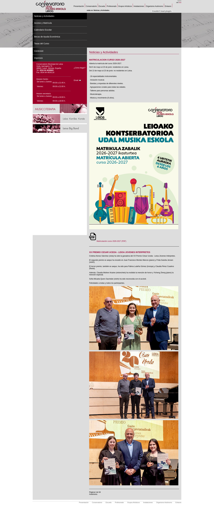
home (179, 1)
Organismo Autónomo (154, 6)
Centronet (38, 51)
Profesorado (111, 6)
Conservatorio (91, 6)
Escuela (102, 6)
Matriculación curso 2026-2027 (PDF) (107, 241)
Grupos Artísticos (125, 6)
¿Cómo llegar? (79, 68)
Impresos (38, 58)
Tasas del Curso (41, 43)
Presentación (79, 6)
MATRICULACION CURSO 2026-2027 (107, 60)
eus (180, 2)
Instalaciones (139, 6)
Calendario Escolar (43, 30)
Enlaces (168, 6)
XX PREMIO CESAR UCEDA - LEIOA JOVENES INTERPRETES (119, 252)
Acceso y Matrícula (43, 23)
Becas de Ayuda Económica (47, 36)
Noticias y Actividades (44, 16)
